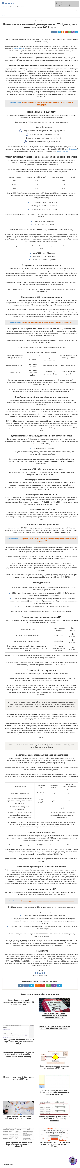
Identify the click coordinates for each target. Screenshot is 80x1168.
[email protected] (19, 48)
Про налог (8, 3)
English (4, 16)
